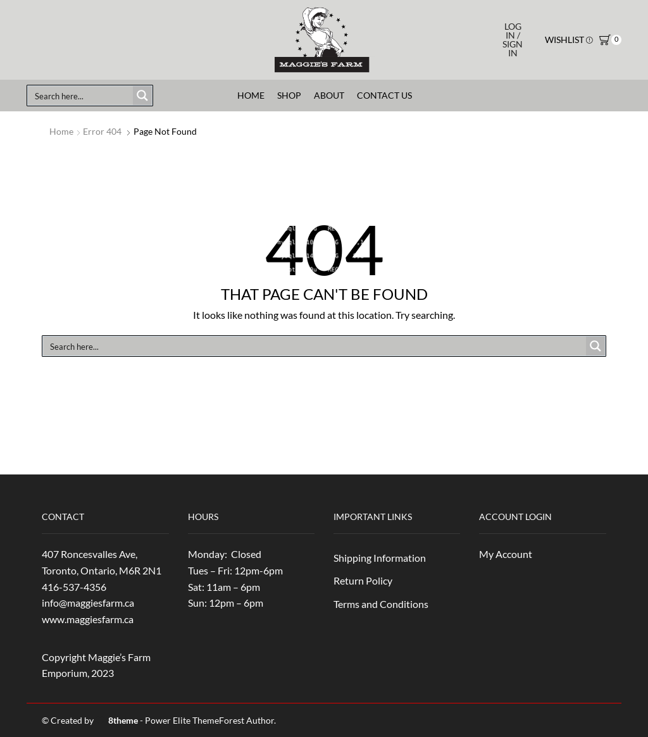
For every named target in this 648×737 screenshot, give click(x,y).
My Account (505, 554)
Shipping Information (379, 558)
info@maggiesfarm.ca (88, 603)
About (329, 95)
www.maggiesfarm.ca (88, 619)
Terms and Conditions (380, 604)
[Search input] (81, 95)
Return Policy (362, 580)
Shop (289, 95)
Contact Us (384, 95)
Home (251, 95)
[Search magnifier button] (142, 95)
